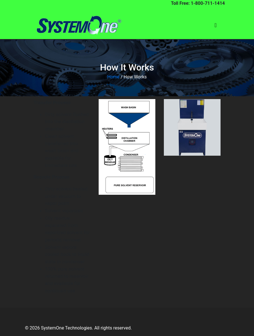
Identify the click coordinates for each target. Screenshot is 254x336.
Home (113, 77)
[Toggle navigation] (215, 25)
